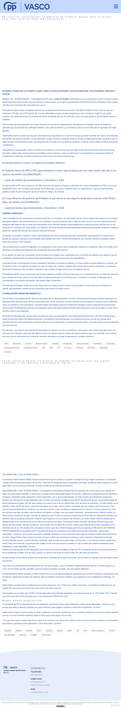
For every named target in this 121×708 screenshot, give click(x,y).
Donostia (7, 631)
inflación (49, 631)
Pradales (79, 348)
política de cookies (50, 704)
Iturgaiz (60, 631)
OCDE (69, 631)
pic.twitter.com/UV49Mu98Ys (24, 202)
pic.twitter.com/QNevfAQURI (26, 174)
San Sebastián (9, 635)
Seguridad (103, 348)
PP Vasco (68, 348)
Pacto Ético (110, 344)
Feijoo (39, 631)
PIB (43, 348)
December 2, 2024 (54, 180)
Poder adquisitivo (98, 631)
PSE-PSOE (91, 348)
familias (29, 631)
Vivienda (7, 352)
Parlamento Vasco (31, 348)
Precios (112, 631)
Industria (55, 344)
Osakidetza (98, 344)
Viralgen (34, 635)
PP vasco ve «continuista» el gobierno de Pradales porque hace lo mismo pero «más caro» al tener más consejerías (56, 18)
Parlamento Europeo (11, 348)
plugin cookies (115, 705)
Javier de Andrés (83, 344)
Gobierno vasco (41, 344)
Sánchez (23, 635)
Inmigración (67, 344)
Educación (17, 344)
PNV (51, 348)
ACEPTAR (60, 706)
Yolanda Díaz (46, 635)
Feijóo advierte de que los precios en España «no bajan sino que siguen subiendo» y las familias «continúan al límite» (56, 362)
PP (59, 348)
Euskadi (28, 344)
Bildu (6, 344)
